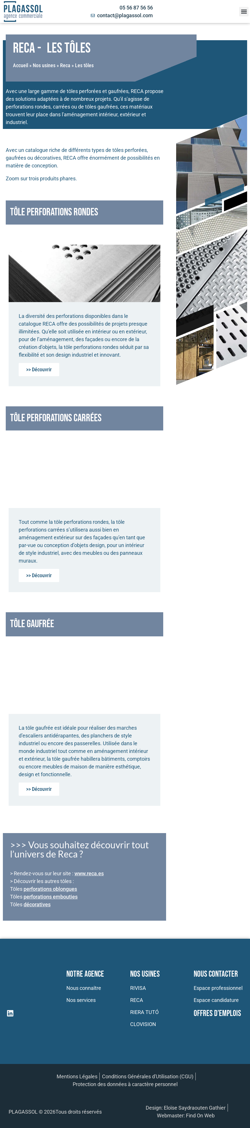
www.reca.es (89, 873)
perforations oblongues (50, 889)
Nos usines (44, 65)
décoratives (37, 904)
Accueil (20, 65)
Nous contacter (216, 974)
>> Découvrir (39, 369)
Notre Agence (85, 974)
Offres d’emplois (217, 1014)
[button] (244, 11)
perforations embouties (51, 897)
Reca (65, 65)
